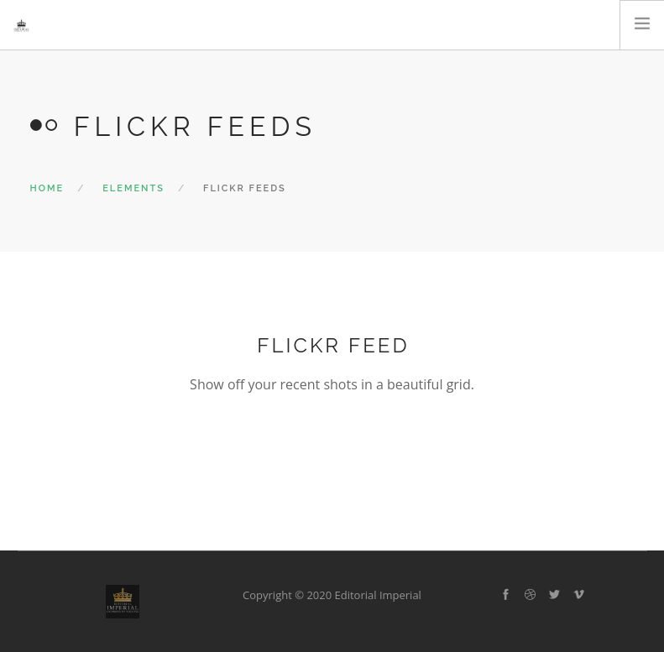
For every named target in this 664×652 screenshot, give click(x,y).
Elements (133, 188)
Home (47, 188)
